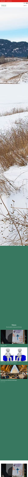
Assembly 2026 (9, 1)
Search (25, 3)
